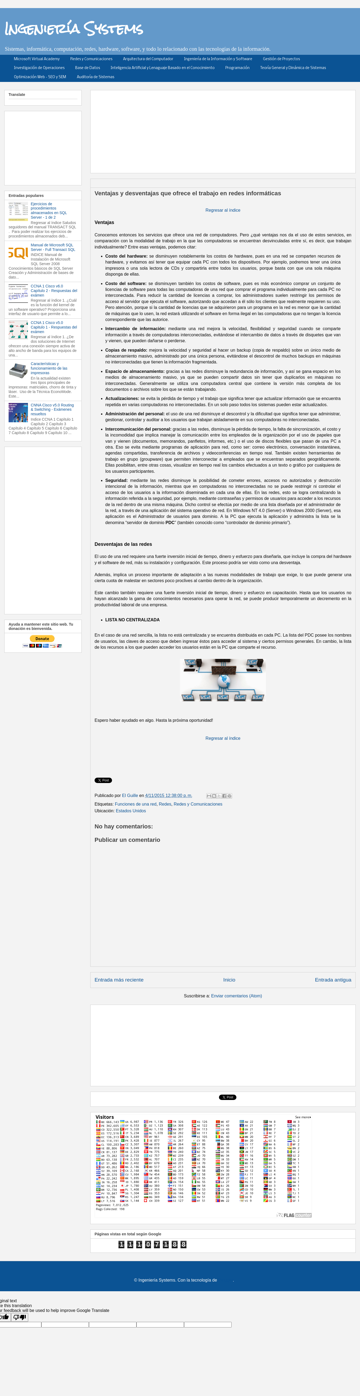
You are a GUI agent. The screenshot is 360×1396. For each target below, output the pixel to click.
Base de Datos (87, 68)
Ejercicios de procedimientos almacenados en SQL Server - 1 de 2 (49, 210)
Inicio (229, 980)
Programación (237, 68)
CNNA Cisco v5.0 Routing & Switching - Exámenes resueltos (52, 409)
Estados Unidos (131, 811)
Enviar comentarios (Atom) (236, 996)
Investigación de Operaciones (39, 68)
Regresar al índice (223, 210)
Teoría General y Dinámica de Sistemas (293, 68)
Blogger (225, 1280)
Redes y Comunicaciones (91, 59)
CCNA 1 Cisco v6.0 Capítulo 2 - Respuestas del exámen (54, 290)
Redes (165, 804)
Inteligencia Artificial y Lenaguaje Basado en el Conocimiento (163, 68)
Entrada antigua (333, 980)
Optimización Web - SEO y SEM (40, 77)
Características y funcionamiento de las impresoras (49, 368)
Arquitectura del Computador (148, 59)
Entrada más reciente (119, 980)
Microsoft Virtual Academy (37, 59)
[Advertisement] (219, 129)
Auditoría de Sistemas (95, 77)
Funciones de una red (136, 804)
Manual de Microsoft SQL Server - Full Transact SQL (53, 247)
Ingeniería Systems (73, 28)
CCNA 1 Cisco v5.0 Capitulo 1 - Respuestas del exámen (54, 327)
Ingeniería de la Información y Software (218, 59)
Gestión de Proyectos (281, 59)
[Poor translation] (19, 1317)
